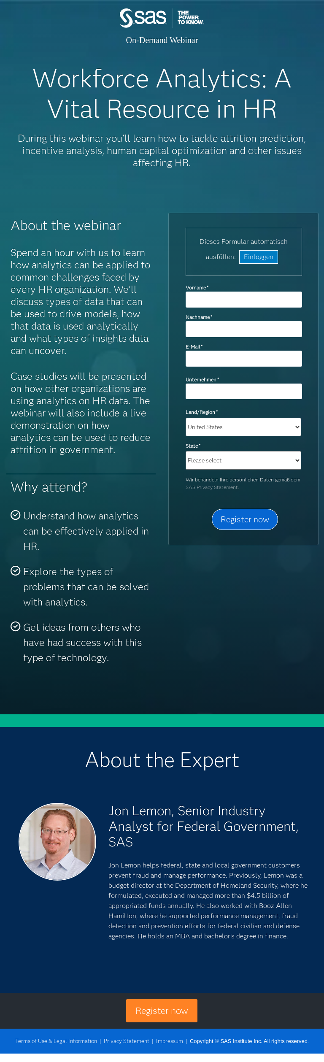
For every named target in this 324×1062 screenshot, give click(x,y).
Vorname (197, 287)
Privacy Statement (126, 1041)
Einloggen (258, 257)
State (193, 446)
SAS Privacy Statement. (212, 487)
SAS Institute (162, 26)
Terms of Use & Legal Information (56, 1041)
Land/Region (202, 412)
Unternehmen (202, 379)
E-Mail (194, 346)
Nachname (199, 317)
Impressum (169, 1041)
